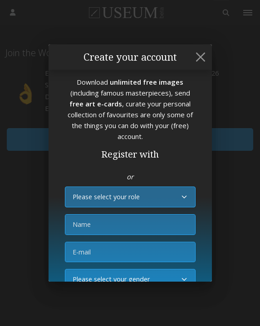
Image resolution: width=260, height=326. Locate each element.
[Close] (200, 57)
